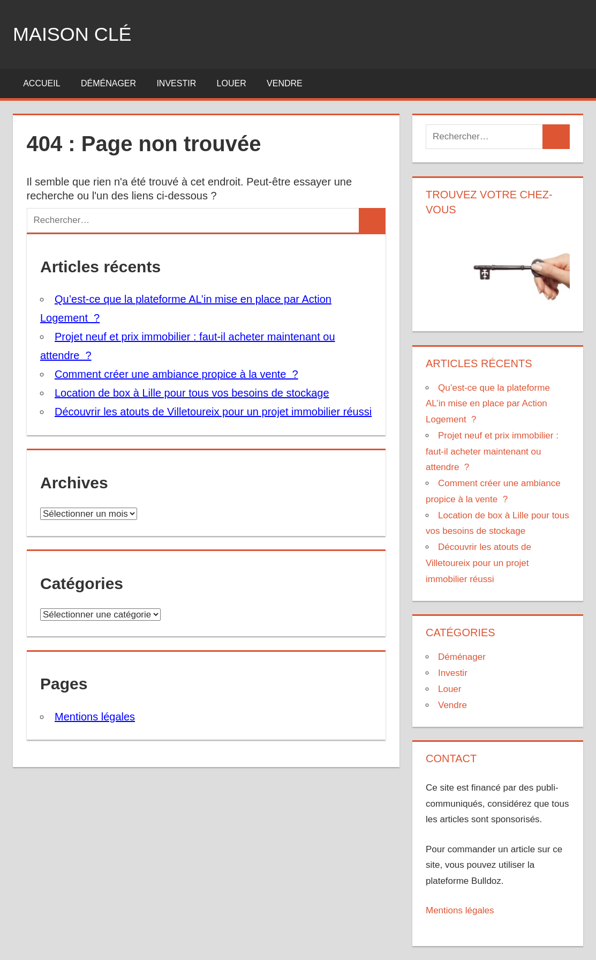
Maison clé (72, 34)
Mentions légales (95, 717)
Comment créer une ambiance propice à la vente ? (176, 374)
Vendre (285, 83)
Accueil (41, 83)
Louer (231, 83)
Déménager (108, 83)
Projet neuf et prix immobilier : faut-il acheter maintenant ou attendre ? (492, 451)
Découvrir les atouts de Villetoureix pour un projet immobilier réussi (213, 412)
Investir (176, 83)
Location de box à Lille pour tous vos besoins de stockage (192, 393)
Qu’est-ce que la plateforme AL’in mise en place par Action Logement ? (488, 404)
